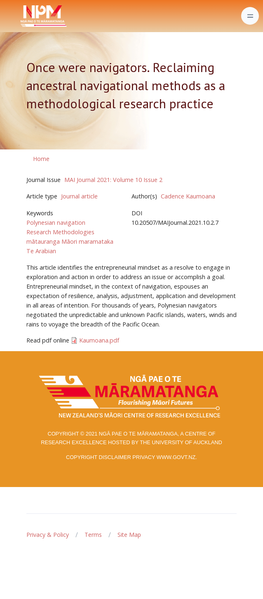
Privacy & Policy (47, 534)
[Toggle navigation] (250, 16)
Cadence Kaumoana (188, 196)
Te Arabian (41, 251)
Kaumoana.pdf (99, 340)
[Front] (23, 16)
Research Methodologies (60, 232)
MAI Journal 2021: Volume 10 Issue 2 (113, 180)
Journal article (79, 196)
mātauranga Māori (51, 241)
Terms (93, 534)
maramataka (96, 241)
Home (41, 159)
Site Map (129, 534)
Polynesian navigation (55, 222)
